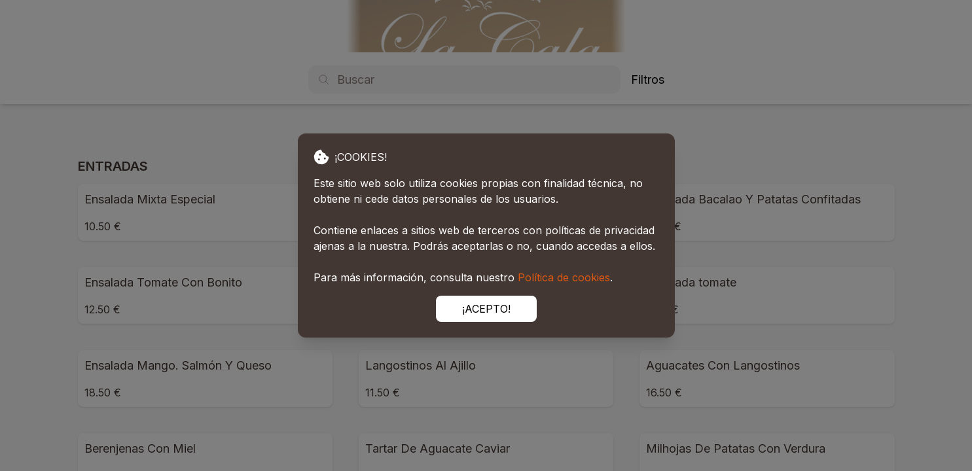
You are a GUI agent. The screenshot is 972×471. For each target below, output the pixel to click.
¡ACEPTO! (486, 308)
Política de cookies (564, 277)
